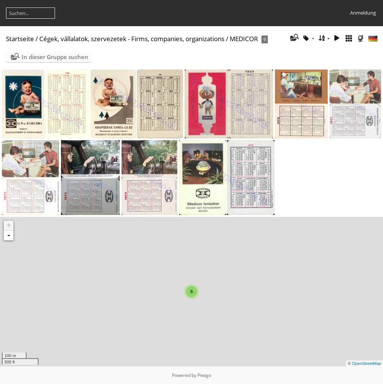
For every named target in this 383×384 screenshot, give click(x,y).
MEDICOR (244, 38)
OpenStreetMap (366, 363)
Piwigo (204, 375)
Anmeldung (363, 12)
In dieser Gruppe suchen (55, 57)
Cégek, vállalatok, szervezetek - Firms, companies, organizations (131, 38)
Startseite (20, 38)
